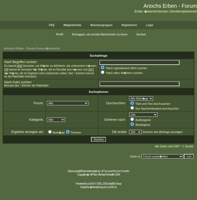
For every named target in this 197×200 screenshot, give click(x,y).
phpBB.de (112, 187)
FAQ (52, 25)
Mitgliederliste (72, 25)
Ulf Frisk (104, 171)
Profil (59, 34)
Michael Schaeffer (120, 171)
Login (149, 25)
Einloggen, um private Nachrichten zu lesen (99, 34)
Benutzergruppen (102, 25)
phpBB (91, 183)
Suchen (141, 34)
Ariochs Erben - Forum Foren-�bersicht (32, 48)
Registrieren (129, 25)
